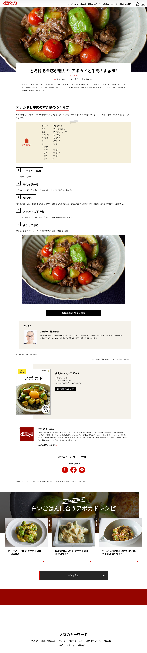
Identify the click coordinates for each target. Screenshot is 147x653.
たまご (34, 641)
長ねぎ (81, 645)
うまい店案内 (104, 4)
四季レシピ (92, 4)
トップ (69, 4)
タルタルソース (93, 641)
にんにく (108, 641)
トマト (73, 457)
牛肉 (83, 457)
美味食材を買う (125, 4)
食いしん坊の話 (80, 4)
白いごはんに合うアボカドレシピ (77, 79)
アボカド (62, 457)
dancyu (18, 481)
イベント (114, 4)
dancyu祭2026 (48, 641)
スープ (62, 641)
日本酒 (72, 641)
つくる (26, 481)
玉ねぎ (70, 645)
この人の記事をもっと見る (47, 445)
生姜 (61, 645)
